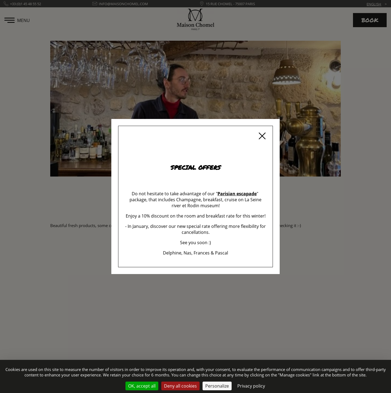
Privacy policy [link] (251, 386)
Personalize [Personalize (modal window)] (217, 386)
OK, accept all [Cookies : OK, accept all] (142, 386)
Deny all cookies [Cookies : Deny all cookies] (180, 386)
